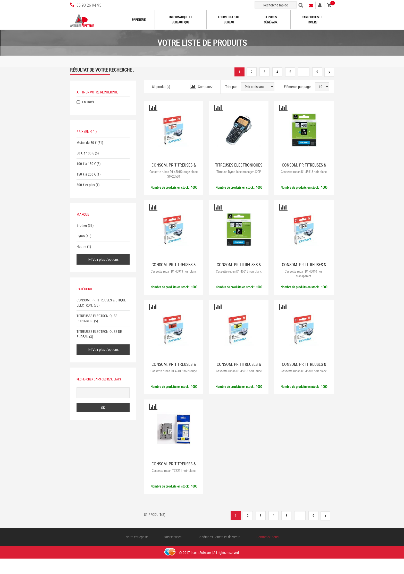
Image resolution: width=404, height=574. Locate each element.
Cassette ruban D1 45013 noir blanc (239, 271)
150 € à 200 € (86, 174)
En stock (88, 101)
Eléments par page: (298, 86)
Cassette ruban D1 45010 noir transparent (304, 273)
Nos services (172, 536)
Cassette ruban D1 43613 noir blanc (304, 171)
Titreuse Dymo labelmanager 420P (238, 171)
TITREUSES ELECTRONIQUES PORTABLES (238, 167)
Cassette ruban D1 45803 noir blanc (304, 371)
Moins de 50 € (87, 142)
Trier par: (231, 86)
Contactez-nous (267, 536)
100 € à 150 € (86, 163)
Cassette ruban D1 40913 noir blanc (174, 271)
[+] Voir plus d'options (103, 259)
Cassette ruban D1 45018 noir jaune (239, 371)
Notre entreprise (136, 536)
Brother (82, 225)
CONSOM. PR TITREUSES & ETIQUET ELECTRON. (174, 167)
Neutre (81, 246)
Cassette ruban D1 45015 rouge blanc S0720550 (173, 174)
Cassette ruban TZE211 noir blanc (174, 470)
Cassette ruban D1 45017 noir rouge (173, 371)
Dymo (81, 235)
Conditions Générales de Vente (219, 536)
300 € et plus (86, 184)
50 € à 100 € (85, 153)
